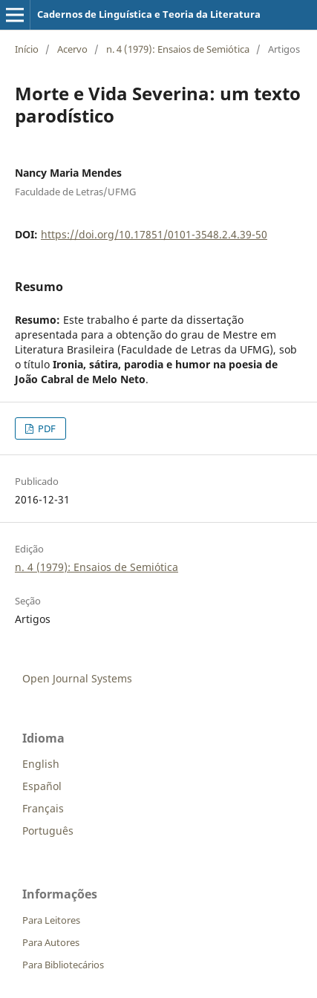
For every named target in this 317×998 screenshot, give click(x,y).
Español (42, 786)
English (40, 764)
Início (27, 49)
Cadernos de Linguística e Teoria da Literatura (149, 14)
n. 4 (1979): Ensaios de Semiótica (177, 49)
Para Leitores (51, 920)
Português (47, 830)
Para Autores (50, 942)
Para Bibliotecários (63, 964)
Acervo (72, 49)
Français (43, 808)
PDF (46, 428)
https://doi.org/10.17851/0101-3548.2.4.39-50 (154, 234)
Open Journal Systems (77, 678)
